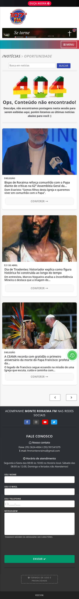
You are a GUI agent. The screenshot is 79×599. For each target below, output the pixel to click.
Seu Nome (10, 474)
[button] (71, 397)
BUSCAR (63, 65)
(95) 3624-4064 (33, 447)
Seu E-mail (10, 486)
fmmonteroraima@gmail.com (43, 450)
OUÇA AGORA (39, 3)
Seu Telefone (12, 498)
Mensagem (11, 511)
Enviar (39, 559)
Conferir (39, 201)
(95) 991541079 (52, 447)
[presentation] (26, 546)
